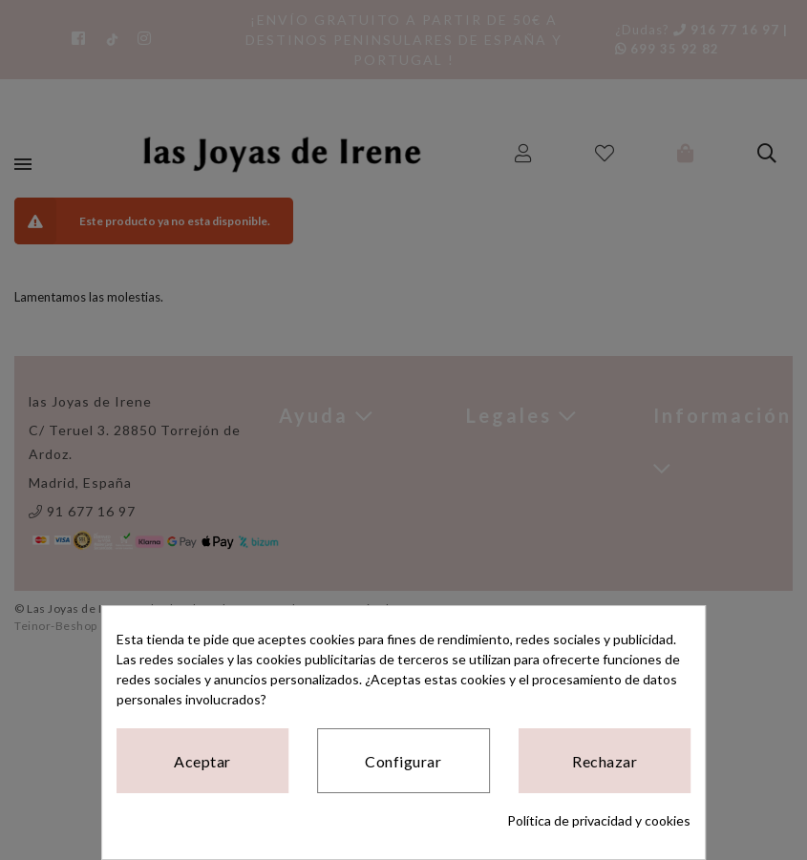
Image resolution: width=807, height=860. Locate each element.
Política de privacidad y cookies (598, 820)
